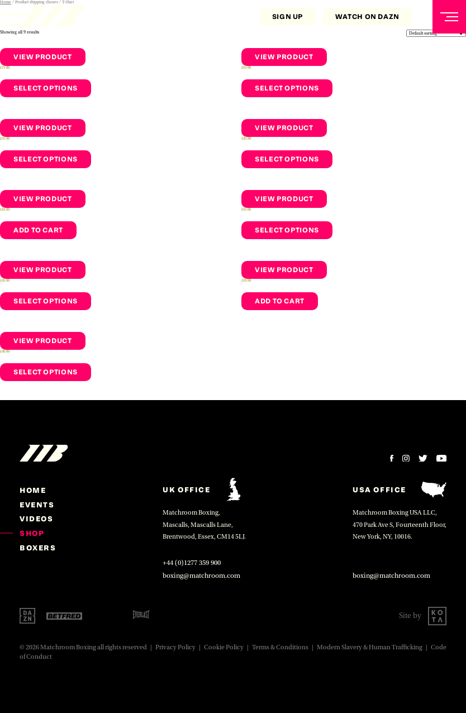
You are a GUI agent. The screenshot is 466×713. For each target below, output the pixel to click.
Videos (37, 518)
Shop (32, 533)
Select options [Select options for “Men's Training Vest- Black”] (45, 301)
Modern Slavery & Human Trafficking (369, 647)
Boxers (38, 547)
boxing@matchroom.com (201, 575)
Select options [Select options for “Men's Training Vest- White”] (287, 159)
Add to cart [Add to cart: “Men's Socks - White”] (280, 301)
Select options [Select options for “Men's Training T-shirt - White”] (287, 230)
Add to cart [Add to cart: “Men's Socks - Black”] (38, 230)
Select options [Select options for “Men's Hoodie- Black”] (45, 88)
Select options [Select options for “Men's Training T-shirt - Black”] (287, 88)
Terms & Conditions (280, 647)
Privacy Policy (175, 647)
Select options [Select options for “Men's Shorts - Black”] (45, 159)
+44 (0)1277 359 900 (192, 563)
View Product (42, 57)
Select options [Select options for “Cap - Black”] (45, 372)
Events (37, 504)
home (33, 490)
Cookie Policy (224, 647)
